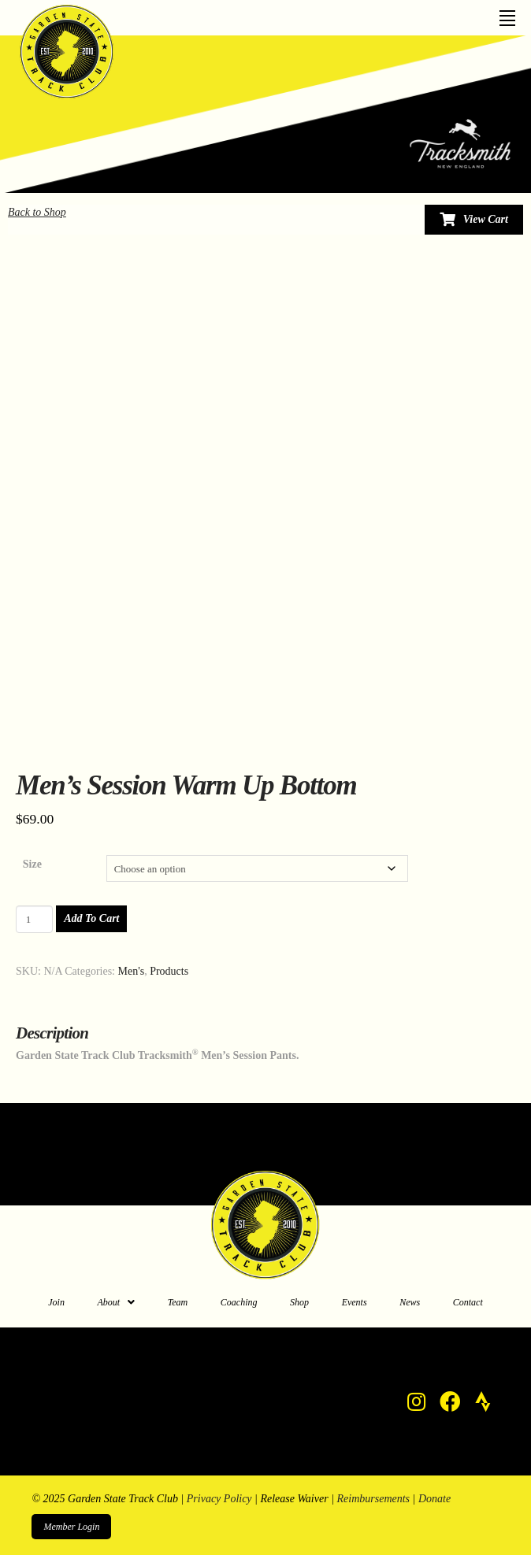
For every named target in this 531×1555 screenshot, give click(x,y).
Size (32, 864)
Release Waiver (294, 1499)
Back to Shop (37, 212)
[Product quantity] (34, 918)
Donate (434, 1499)
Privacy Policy (219, 1499)
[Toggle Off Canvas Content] (507, 13)
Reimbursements (373, 1499)
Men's (131, 971)
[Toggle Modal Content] (474, 220)
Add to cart (91, 918)
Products (169, 971)
